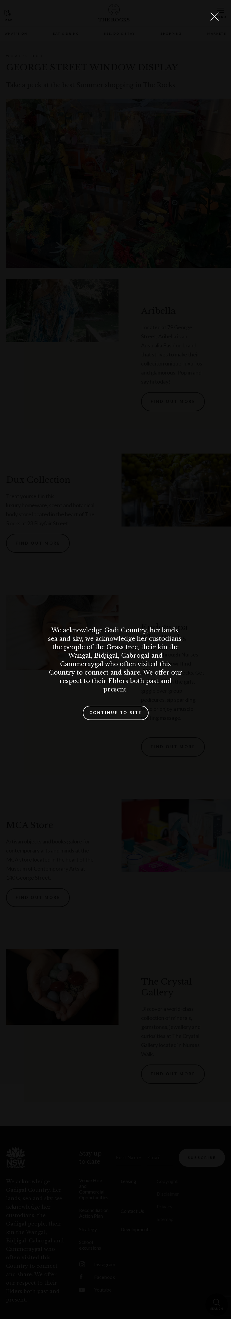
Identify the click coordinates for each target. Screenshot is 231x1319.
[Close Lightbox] (214, 16)
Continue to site (115, 712)
